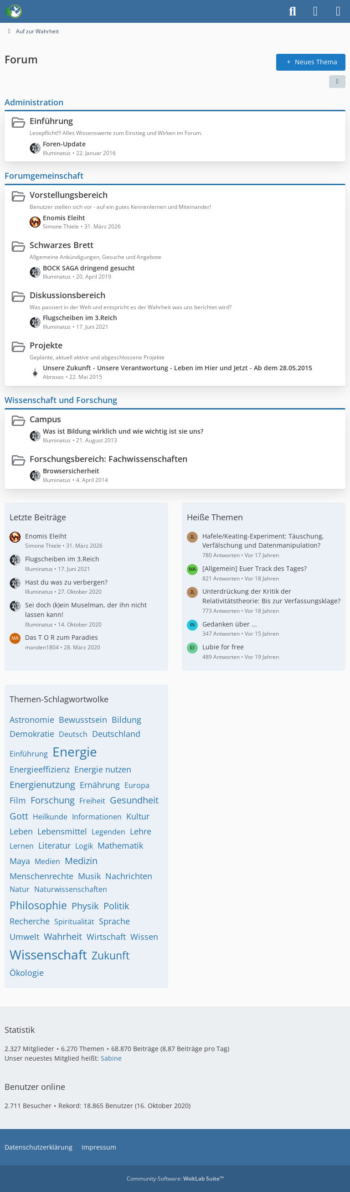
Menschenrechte (41, 876)
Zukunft (110, 955)
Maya (20, 860)
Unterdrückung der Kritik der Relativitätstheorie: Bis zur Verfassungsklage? (271, 596)
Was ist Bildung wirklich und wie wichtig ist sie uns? (123, 431)
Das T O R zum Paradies (61, 637)
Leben (21, 831)
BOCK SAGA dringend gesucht (89, 267)
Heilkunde (50, 817)
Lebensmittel (62, 831)
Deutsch (73, 734)
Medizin (81, 861)
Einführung (51, 120)
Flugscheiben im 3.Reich (80, 317)
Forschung (53, 800)
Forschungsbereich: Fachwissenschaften (108, 458)
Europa (136, 785)
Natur (20, 889)
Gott (19, 816)
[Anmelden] (315, 11)
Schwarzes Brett (61, 244)
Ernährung (100, 784)
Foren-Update (64, 144)
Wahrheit (63, 936)
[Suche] (292, 11)
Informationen (97, 817)
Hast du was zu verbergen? (66, 582)
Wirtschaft (106, 936)
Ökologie (27, 972)
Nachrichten (128, 876)
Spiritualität (74, 922)
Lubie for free (223, 647)
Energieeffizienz (40, 769)
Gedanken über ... (229, 624)
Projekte (46, 345)
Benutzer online (35, 1086)
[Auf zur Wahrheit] (13, 11)
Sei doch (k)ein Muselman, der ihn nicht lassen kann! (86, 610)
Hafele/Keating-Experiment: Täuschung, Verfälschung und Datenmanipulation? (263, 541)
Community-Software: (175, 1178)
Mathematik (120, 845)
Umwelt (24, 936)
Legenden (108, 832)
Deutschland (116, 733)
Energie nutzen (102, 769)
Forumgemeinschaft (44, 175)
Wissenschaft (48, 954)
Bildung (126, 719)
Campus (45, 418)
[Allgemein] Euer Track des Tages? (254, 568)
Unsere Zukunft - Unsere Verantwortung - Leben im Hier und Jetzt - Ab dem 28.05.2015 (177, 367)
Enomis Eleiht (64, 217)
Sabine (111, 1058)
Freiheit (92, 801)
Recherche (30, 921)
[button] (337, 81)
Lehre (140, 831)
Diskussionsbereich (67, 295)
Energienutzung (42, 784)
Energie (74, 751)
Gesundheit (134, 800)
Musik (89, 876)
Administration (34, 101)
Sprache (114, 921)
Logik (84, 846)
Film (18, 800)
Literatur (54, 845)
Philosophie (38, 905)
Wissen (144, 936)
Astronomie (32, 719)
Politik (116, 906)
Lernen (22, 846)
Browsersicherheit (71, 470)
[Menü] (338, 11)
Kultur (137, 816)
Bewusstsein (83, 719)
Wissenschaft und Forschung (61, 399)
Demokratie (32, 733)
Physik (85, 906)
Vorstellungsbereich (69, 194)
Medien (47, 861)
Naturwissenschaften (70, 889)
